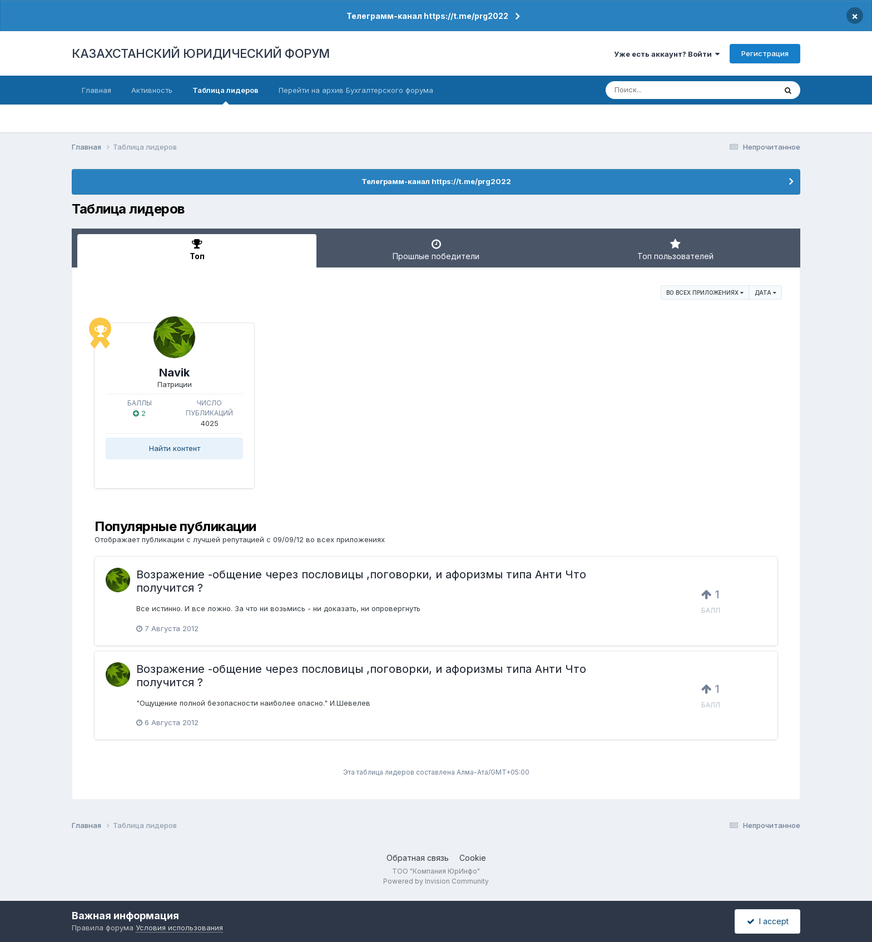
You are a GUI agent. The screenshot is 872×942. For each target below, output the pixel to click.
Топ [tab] (197, 250)
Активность (151, 90)
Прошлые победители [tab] (436, 250)
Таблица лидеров (225, 95)
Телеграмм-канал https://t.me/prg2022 (427, 16)
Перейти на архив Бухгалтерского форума (356, 90)
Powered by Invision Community (436, 881)
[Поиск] (670, 90)
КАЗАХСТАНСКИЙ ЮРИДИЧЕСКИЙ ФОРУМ (201, 53)
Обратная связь (418, 857)
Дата (765, 292)
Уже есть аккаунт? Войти (667, 53)
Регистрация (765, 53)
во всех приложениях (705, 292)
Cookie (472, 857)
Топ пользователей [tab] (675, 250)
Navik (174, 372)
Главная (96, 90)
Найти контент (174, 448)
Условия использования (179, 927)
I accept (768, 921)
